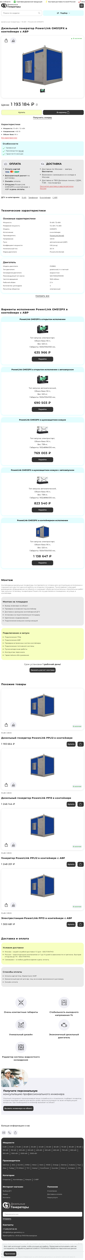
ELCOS (20, 1165)
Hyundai (55, 1168)
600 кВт (56, 1150)
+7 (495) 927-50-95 (10, 1229)
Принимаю (10, 1254)
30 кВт (33, 1147)
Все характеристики (9, 138)
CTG (79, 1168)
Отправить (7, 1219)
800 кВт (73, 1150)
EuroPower (44, 1168)
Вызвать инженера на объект (18, 1108)
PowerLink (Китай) (57, 235)
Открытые (7, 1179)
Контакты (6, 1197)
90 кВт (79, 1147)
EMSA (27, 1165)
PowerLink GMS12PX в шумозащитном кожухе (42, 420)
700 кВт (65, 1150)
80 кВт (71, 1147)
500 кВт (48, 1150)
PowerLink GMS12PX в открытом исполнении (43, 319)
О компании (52, 1191)
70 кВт (63, 1147)
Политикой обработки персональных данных (58, 1248)
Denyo (63, 1168)
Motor (34, 1165)
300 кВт (31, 1150)
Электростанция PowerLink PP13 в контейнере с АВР (36, 918)
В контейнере (45, 197)
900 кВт (6, 1153)
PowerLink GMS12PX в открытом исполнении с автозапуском (42, 370)
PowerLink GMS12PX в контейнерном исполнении (42, 520)
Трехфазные (33, 197)
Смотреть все (42, 296)
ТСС (28, 1168)
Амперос (71, 1168)
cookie (35, 1248)
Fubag (11, 1168)
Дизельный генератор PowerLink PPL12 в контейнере (37, 738)
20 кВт (26, 1147)
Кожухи (28, 1179)
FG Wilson (20, 1168)
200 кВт (22, 1150)
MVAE (48, 1165)
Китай (21, 151)
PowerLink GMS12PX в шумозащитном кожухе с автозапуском (42, 470)
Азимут (35, 1168)
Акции (5, 1194)
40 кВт (41, 1147)
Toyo (79, 1165)
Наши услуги (52, 1197)
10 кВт (24, 22)
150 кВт (13, 1150)
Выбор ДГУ (7, 1191)
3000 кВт (33, 1153)
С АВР (55, 197)
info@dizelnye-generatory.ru (13, 1232)
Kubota (72, 1165)
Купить (21, 112)
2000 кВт (24, 1153)
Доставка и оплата (54, 1194)
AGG (13, 1165)
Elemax (64, 1165)
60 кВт (56, 1147)
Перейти (42, 359)
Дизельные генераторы (10, 22)
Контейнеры (18, 1179)
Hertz (41, 1165)
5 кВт (5, 1147)
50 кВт (48, 1147)
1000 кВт (14, 1153)
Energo (56, 1165)
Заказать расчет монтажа (42, 670)
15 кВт (18, 1147)
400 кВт (39, 1150)
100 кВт (5, 1150)
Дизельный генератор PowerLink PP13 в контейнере (36, 798)
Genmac (6, 1165)
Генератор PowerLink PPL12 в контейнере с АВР (33, 858)
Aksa (4, 1168)
